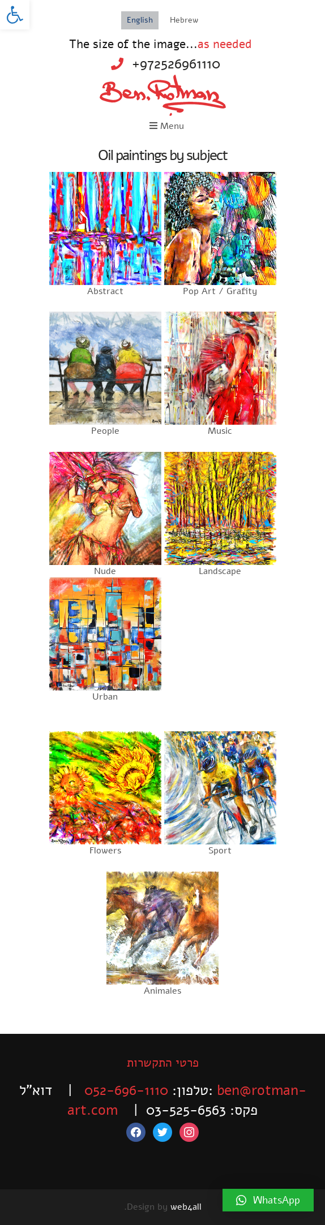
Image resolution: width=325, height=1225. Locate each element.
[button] (14, 14)
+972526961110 (176, 64)
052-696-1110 (126, 1090)
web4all (186, 1207)
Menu (166, 126)
